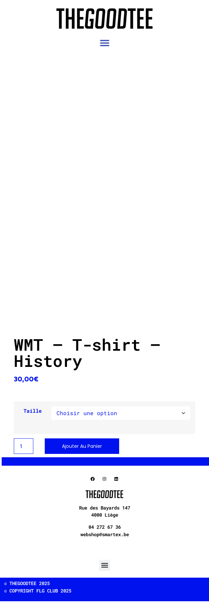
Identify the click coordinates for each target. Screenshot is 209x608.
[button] (104, 43)
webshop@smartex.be (104, 534)
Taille (33, 410)
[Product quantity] (23, 446)
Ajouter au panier (82, 446)
